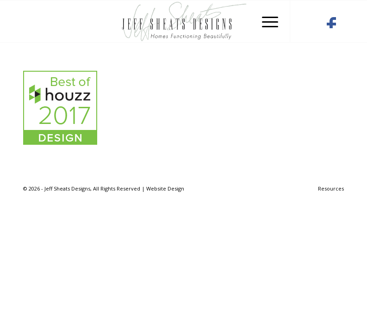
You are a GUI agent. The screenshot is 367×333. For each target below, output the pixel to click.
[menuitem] (328, 188)
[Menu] (265, 21)
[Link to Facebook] (331, 24)
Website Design (165, 188)
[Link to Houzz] (308, 24)
